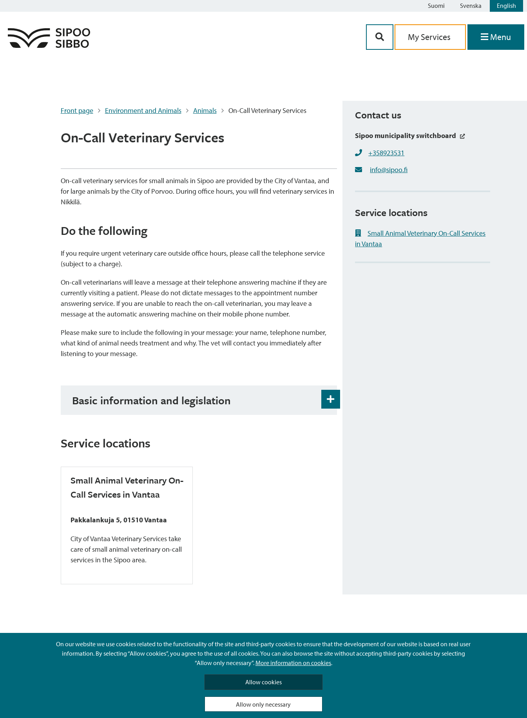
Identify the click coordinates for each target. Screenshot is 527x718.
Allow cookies (263, 682)
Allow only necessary (263, 704)
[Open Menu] (495, 37)
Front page (77, 110)
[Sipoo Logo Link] (49, 45)
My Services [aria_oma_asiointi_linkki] (430, 36)
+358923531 (386, 152)
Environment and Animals (143, 110)
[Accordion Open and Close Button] (330, 399)
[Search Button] (379, 37)
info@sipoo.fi (388, 169)
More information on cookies (293, 663)
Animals (205, 110)
